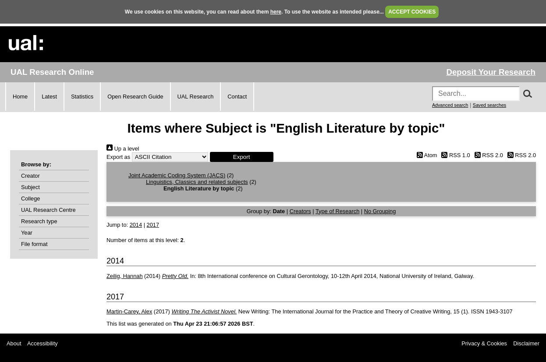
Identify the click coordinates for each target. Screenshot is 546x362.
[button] (241, 157)
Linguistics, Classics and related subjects (197, 182)
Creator (30, 175)
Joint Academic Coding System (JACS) (176, 175)
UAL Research (195, 96)
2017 (153, 224)
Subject (30, 187)
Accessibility (42, 343)
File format (34, 244)
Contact (237, 96)
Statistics (82, 96)
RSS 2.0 (487, 155)
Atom (425, 155)
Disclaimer (526, 343)
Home (20, 96)
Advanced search (450, 105)
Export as (118, 157)
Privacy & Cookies (484, 343)
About (14, 343)
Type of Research (337, 211)
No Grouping (380, 211)
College (30, 198)
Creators (300, 211)
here (275, 12)
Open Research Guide (135, 96)
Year (26, 232)
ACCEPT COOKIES (412, 12)
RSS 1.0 (454, 155)
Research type (39, 221)
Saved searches (489, 105)
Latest (49, 96)
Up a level (122, 148)
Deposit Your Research (490, 72)
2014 (136, 224)
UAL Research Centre (48, 210)
